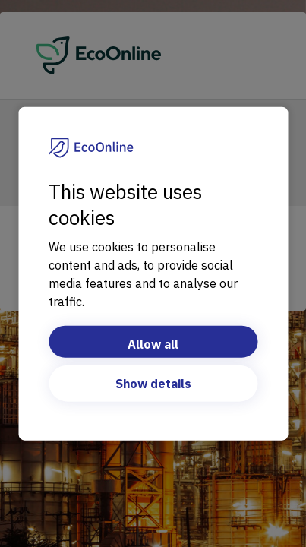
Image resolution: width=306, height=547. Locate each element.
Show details (153, 382)
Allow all (153, 343)
